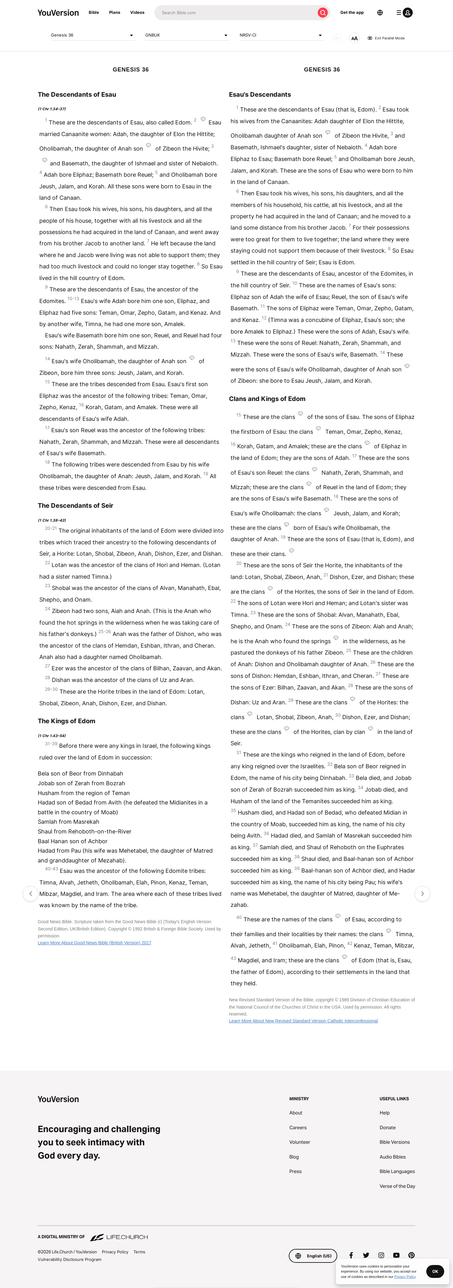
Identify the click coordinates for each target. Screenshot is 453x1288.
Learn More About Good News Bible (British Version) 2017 (94, 942)
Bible (94, 12)
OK (435, 1271)
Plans (114, 12)
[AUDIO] (337, 38)
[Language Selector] (380, 12)
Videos (137, 12)
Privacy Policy (115, 1251)
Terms (139, 1251)
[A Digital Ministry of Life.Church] (226, 1233)
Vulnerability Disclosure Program (69, 1259)
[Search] (234, 13)
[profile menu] (403, 12)
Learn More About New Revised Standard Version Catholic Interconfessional (303, 1020)
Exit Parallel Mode (386, 38)
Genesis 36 (93, 35)
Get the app (352, 12)
